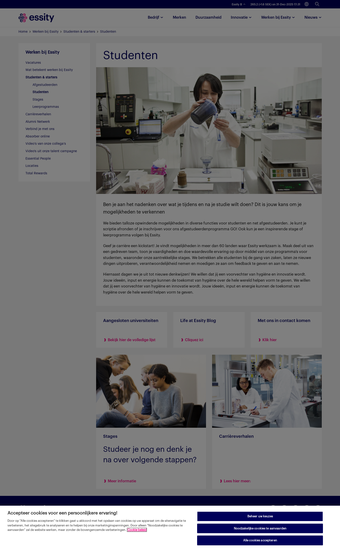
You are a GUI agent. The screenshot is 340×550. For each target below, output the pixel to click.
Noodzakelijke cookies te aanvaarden (260, 528)
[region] (170, 528)
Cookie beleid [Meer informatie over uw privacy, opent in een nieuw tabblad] (136, 529)
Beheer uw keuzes (260, 516)
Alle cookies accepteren (260, 540)
